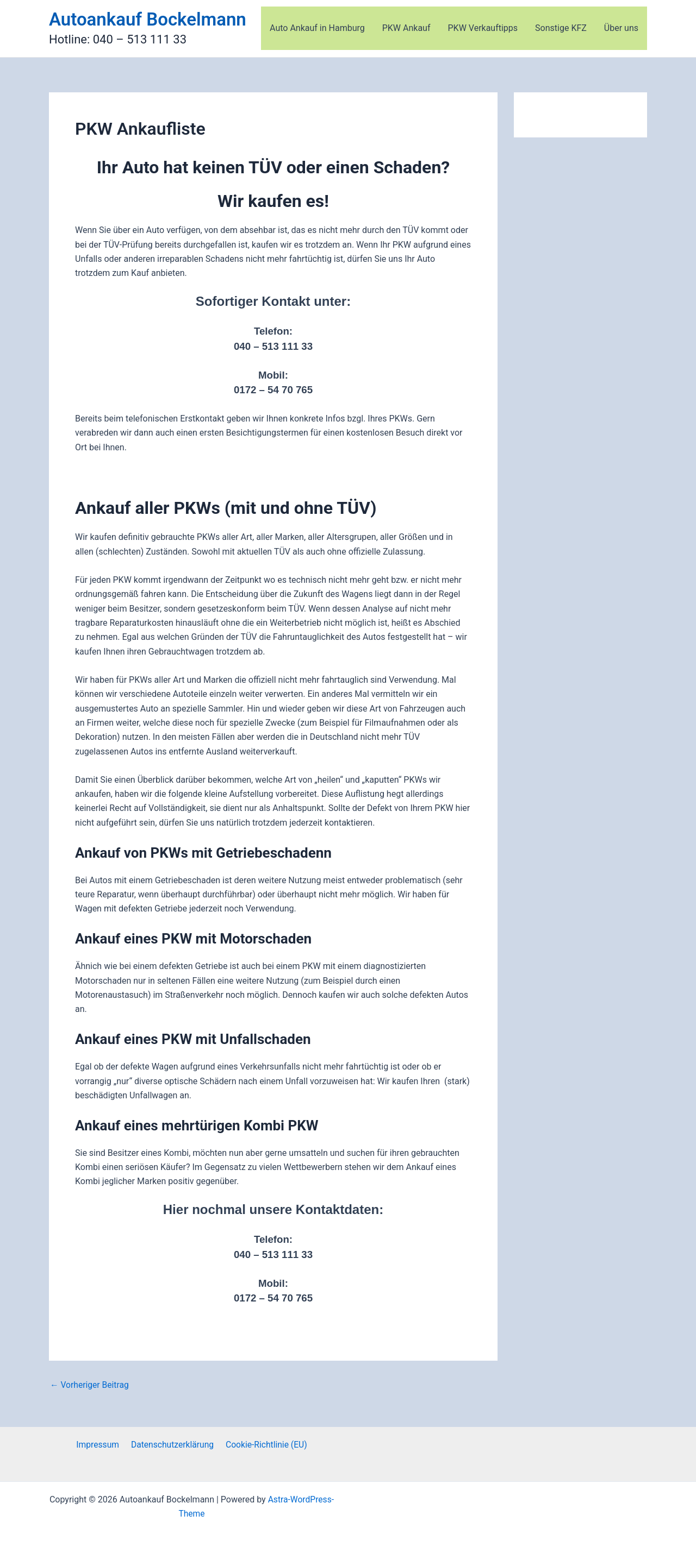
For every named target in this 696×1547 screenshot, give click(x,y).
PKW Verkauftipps (483, 28)
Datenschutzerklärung (171, 1444)
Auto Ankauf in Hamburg (317, 28)
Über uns (621, 28)
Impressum (99, 1444)
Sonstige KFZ (561, 28)
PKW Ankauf (406, 28)
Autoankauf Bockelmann (147, 19)
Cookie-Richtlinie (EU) (264, 1444)
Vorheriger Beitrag (90, 1385)
